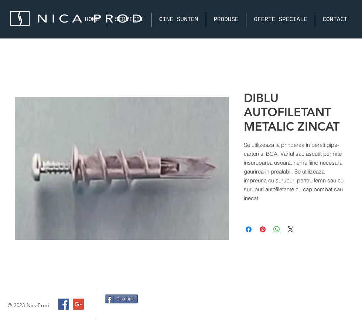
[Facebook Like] (119, 313)
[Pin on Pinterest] (262, 229)
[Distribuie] (121, 299)
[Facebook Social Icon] (63, 304)
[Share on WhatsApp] (276, 229)
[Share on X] (290, 229)
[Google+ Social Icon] (78, 304)
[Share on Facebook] (248, 229)
